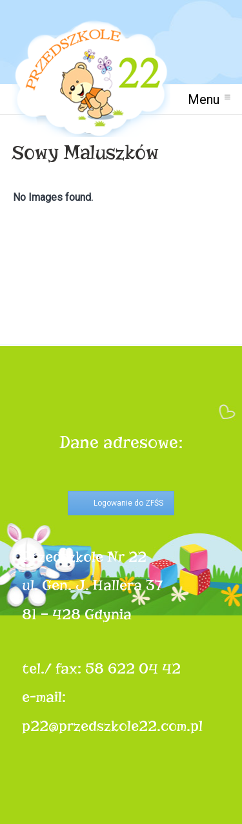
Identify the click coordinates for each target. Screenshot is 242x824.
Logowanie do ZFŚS (128, 503)
